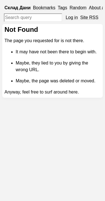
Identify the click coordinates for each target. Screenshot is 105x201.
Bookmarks (44, 7)
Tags (62, 7)
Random (77, 7)
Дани (25, 7)
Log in (72, 17)
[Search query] (33, 17)
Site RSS (89, 17)
